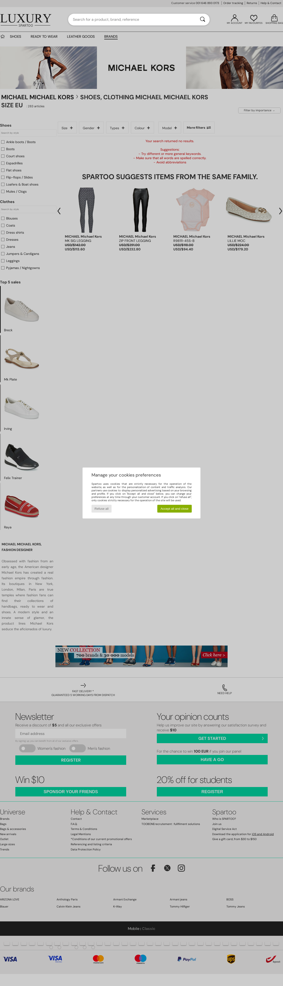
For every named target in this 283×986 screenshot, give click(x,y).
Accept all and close (175, 508)
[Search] (202, 19)
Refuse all (101, 508)
